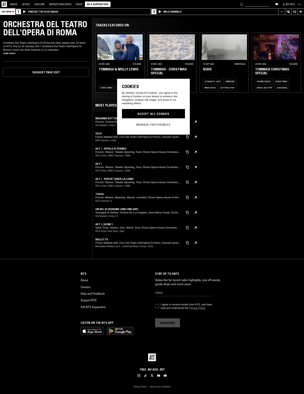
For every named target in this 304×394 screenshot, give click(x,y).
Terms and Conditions (160, 386)
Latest (26, 4)
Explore (40, 4)
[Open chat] (277, 4)
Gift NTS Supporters (93, 307)
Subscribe (167, 323)
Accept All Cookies (153, 114)
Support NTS (89, 300)
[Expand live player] (281, 12)
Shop (79, 4)
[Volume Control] (301, 12)
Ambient (230, 81)
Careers (85, 287)
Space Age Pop (264, 87)
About (84, 280)
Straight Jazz (212, 81)
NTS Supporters (97, 4)
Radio (13, 4)
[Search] (241, 4)
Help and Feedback (93, 293)
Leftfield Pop (227, 87)
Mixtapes (60, 4)
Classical (282, 87)
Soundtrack (263, 81)
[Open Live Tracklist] (294, 12)
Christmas (106, 87)
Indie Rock (210, 87)
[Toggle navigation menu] (299, 4)
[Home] (4, 4)
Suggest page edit (46, 72)
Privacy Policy (197, 308)
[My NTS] (288, 4)
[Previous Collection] (296, 62)
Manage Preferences (153, 124)
